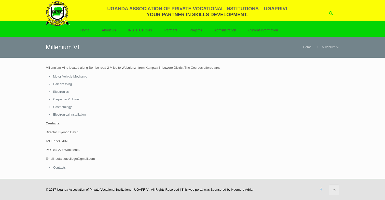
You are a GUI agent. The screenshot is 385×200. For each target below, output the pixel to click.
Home (307, 47)
